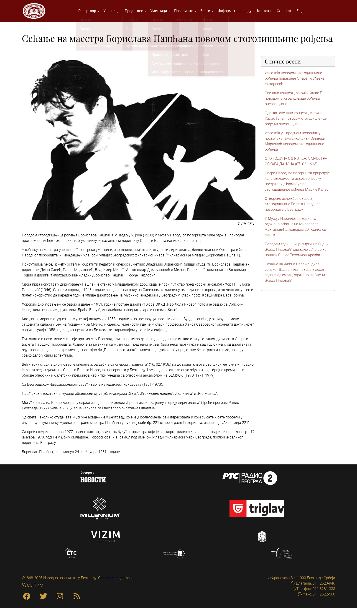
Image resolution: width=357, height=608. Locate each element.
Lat (289, 11)
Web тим (32, 585)
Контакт (265, 11)
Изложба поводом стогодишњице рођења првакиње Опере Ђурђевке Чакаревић (294, 79)
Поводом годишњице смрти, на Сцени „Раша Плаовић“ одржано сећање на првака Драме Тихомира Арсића (297, 250)
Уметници (160, 11)
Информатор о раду (235, 11)
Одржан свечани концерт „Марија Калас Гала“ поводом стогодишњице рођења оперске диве (295, 119)
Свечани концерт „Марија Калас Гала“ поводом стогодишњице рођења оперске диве (297, 99)
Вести (207, 11)
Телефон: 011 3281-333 (315, 589)
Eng (300, 11)
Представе (135, 11)
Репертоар (89, 11)
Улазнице (112, 11)
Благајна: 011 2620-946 (315, 583)
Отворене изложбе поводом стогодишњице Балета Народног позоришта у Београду (292, 205)
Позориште (185, 11)
